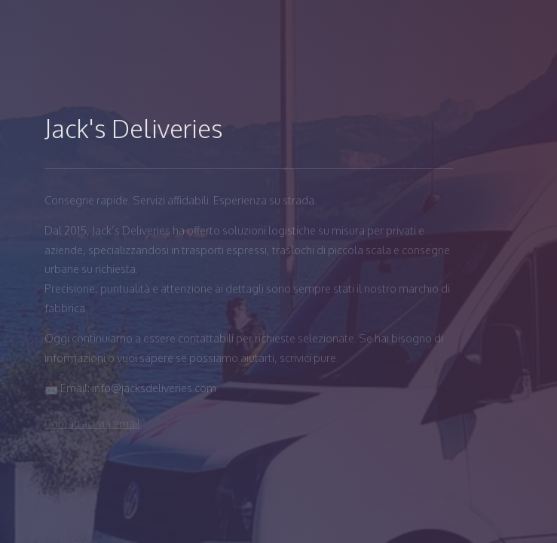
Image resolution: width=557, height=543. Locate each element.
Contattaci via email (92, 423)
